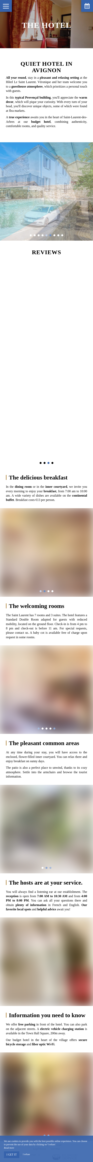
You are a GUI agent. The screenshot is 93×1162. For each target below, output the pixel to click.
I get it (12, 1154)
